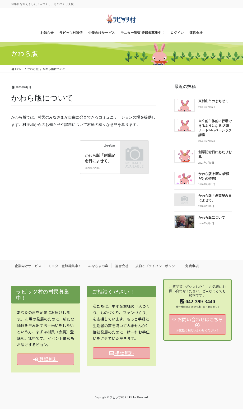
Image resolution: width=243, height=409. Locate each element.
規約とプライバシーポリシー (156, 265)
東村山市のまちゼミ (213, 101)
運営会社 (121, 265)
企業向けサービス (28, 265)
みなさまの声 (98, 265)
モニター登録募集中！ (64, 265)
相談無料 (121, 352)
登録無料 (45, 359)
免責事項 (192, 265)
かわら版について (211, 217)
